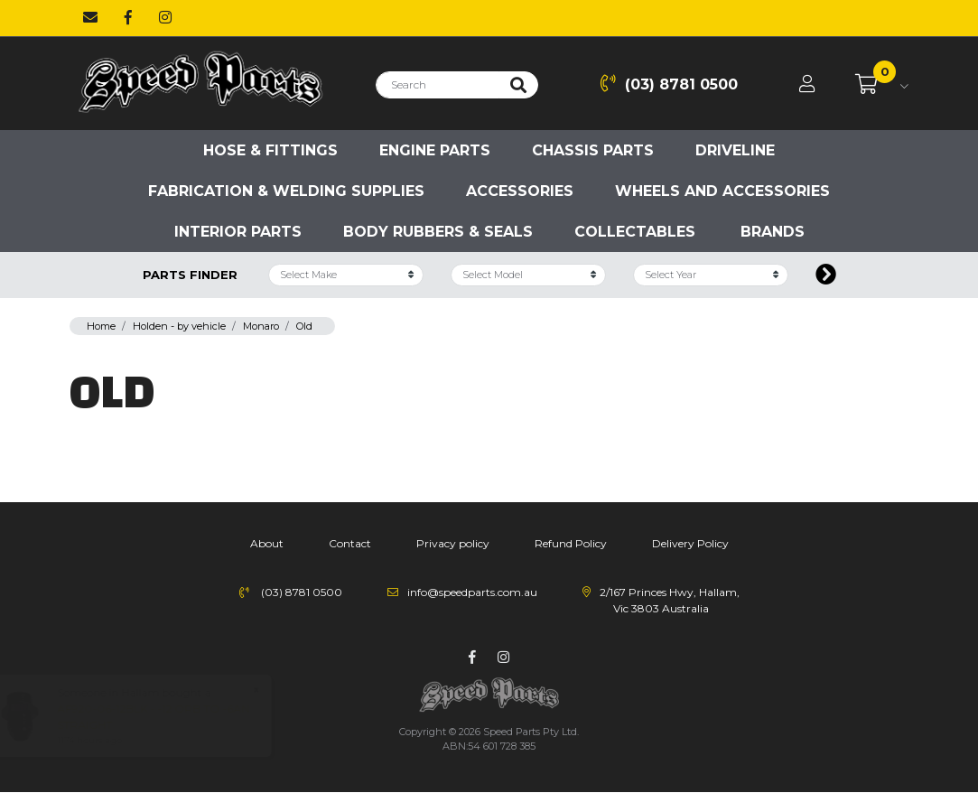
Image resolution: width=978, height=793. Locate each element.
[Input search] (437, 84)
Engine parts (434, 150)
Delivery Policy (690, 543)
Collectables (634, 231)
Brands (772, 231)
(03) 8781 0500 (669, 83)
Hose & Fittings (270, 150)
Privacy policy (452, 543)
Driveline (735, 150)
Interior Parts (238, 231)
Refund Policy (571, 543)
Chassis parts (593, 150)
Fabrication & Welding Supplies (286, 191)
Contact (350, 543)
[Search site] (518, 84)
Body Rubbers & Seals (438, 231)
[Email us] (90, 18)
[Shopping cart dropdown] (881, 84)
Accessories (519, 191)
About (267, 543)
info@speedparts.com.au (472, 592)
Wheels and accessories (722, 191)
